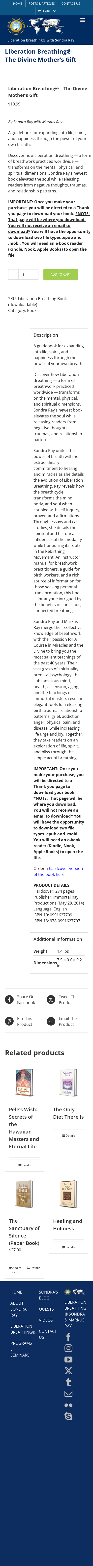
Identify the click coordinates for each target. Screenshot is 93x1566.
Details (26, 1165)
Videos (46, 1320)
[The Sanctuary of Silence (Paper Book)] (24, 1194)
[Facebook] (68, 1337)
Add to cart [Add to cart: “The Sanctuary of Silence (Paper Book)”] (16, 1270)
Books (32, 310)
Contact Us (47, 1334)
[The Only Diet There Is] (68, 1083)
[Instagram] (68, 1348)
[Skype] (68, 1416)
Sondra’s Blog (47, 1295)
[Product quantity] (23, 274)
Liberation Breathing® (18, 1329)
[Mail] (68, 1394)
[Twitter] (68, 1371)
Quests (46, 1309)
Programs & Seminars (18, 1349)
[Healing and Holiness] (68, 1195)
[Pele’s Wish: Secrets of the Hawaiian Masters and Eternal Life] (24, 1083)
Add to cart (61, 274)
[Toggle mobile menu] (83, 20)
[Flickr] (68, 1405)
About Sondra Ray (18, 1309)
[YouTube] (68, 1359)
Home (16, 1292)
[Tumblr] (68, 1382)
